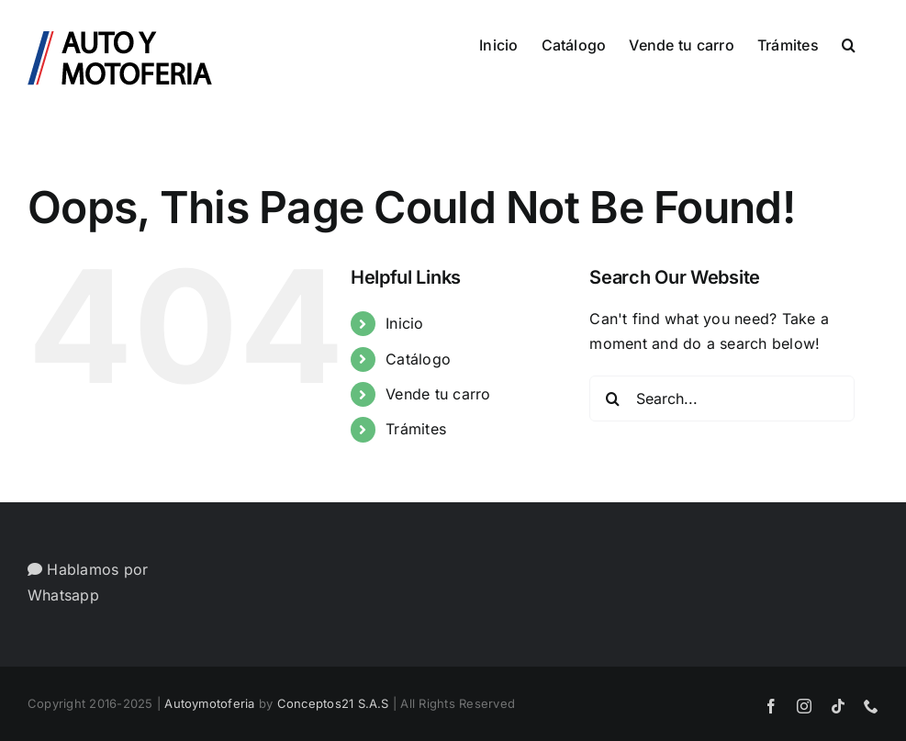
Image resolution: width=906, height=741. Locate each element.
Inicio (404, 323)
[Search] (612, 398)
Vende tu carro (438, 394)
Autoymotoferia (209, 703)
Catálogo (418, 359)
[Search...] (722, 398)
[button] (849, 43)
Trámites (416, 429)
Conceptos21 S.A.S (333, 703)
